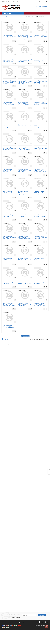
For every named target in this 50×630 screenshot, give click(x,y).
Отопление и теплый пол (18, 16)
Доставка (13, 1)
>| (7, 604)
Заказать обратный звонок (41, 6)
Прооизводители (22, 622)
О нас (3, 1)
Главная (3, 16)
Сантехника (8, 16)
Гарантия (18, 1)
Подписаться (42, 615)
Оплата (7, 1)
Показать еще (25, 601)
